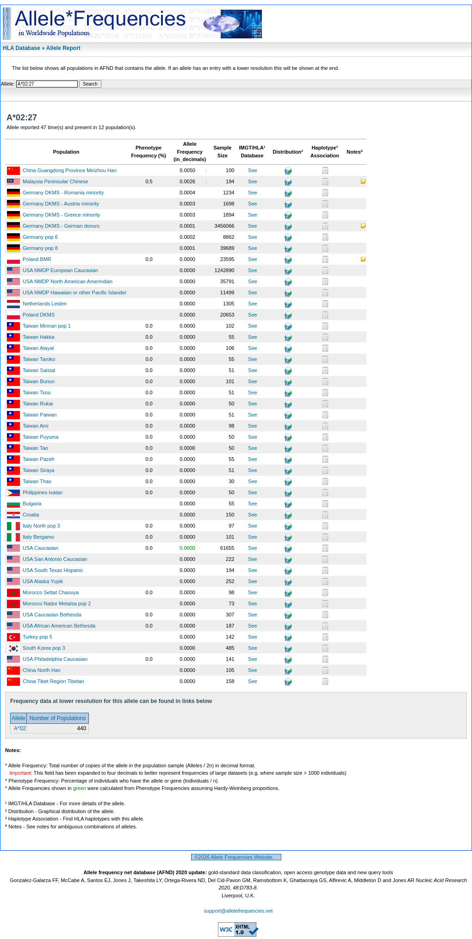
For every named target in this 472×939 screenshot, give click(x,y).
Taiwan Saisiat (39, 370)
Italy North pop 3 (41, 526)
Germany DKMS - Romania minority (63, 192)
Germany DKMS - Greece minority (61, 215)
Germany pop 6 (40, 237)
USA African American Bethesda (59, 625)
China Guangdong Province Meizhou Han (70, 170)
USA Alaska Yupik (43, 581)
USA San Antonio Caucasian (55, 559)
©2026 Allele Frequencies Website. (236, 857)
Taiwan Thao (37, 481)
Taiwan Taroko (39, 359)
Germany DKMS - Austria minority (61, 203)
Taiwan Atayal (38, 348)
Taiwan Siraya (38, 470)
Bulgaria (32, 503)
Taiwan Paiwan (39, 414)
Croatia (31, 514)
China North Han (42, 670)
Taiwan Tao (35, 448)
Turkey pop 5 (37, 637)
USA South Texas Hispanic (53, 570)
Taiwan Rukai (38, 403)
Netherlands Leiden (45, 303)
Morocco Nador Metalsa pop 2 (57, 603)
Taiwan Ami (36, 426)
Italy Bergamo (38, 537)
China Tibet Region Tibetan (53, 681)
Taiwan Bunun (39, 381)
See (252, 170)
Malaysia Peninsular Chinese (55, 181)
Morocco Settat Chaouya (51, 592)
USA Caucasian (40, 548)
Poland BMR (37, 259)
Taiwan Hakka (38, 337)
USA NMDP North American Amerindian (67, 281)
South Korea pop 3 (44, 648)
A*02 (19, 728)
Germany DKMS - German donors (61, 226)
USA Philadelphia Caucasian (55, 659)
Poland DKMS (39, 314)
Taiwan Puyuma (41, 437)
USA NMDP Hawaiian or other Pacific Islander (74, 292)
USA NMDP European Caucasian (60, 270)
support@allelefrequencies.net (238, 911)
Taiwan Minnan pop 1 (47, 326)
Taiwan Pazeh (39, 459)
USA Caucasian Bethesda (52, 614)
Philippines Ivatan (42, 492)
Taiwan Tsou (36, 392)
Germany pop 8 (40, 248)
